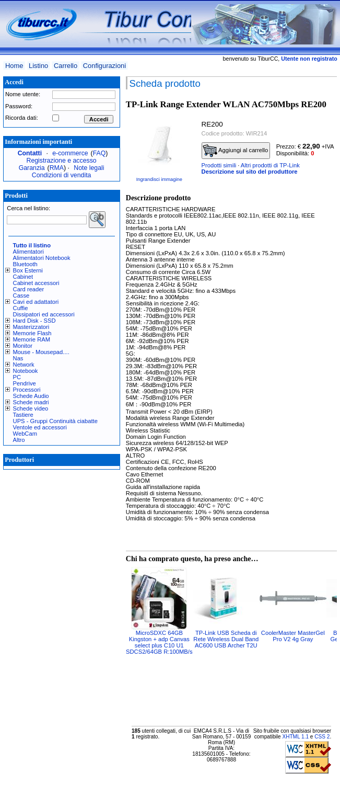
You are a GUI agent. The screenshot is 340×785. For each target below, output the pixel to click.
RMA (57, 168)
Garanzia (32, 168)
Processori (27, 389)
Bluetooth (25, 264)
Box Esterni (28, 270)
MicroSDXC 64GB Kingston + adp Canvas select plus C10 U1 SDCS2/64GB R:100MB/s (159, 642)
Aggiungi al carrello (235, 150)
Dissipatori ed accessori (44, 314)
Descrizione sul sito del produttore (250, 171)
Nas (18, 358)
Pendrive (24, 383)
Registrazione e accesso (62, 160)
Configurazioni (104, 66)
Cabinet (23, 277)
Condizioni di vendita (61, 175)
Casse (21, 295)
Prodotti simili (219, 165)
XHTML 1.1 (295, 737)
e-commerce (70, 153)
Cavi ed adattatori (36, 302)
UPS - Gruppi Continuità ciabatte (55, 421)
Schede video (31, 408)
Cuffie (20, 308)
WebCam (25, 433)
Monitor (22, 346)
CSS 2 (322, 737)
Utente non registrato (309, 58)
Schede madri (31, 402)
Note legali (89, 168)
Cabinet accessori (36, 283)
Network (23, 364)
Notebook (25, 371)
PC (17, 377)
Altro (19, 440)
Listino (38, 66)
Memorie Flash (32, 333)
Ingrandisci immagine (159, 179)
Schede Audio (31, 396)
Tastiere (23, 415)
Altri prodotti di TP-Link (270, 165)
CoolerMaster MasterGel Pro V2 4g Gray (293, 636)
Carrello (65, 66)
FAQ (99, 153)
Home (14, 66)
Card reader (28, 289)
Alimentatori (28, 251)
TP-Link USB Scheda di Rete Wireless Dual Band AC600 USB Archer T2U (226, 639)
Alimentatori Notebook (42, 258)
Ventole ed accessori (40, 427)
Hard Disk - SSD (34, 320)
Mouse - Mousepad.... (41, 352)
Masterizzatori (31, 327)
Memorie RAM (31, 339)
